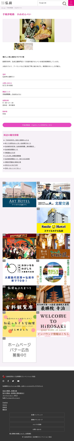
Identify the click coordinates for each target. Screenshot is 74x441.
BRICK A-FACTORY (11, 165)
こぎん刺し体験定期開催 (13, 156)
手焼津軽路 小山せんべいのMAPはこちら (37, 125)
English (5, 402)
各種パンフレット (37, 415)
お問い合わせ (37, 429)
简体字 (5, 407)
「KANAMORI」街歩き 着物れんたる (17, 140)
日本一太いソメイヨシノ (13, 168)
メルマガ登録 (37, 424)
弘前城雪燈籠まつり (11, 149)
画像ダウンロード (37, 420)
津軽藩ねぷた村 (10, 153)
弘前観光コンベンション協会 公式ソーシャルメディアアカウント (23, 386)
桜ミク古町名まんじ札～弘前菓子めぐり (18, 143)
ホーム (3, 8)
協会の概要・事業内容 (10, 391)
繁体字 (5, 410)
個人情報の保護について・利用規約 (20, 433)
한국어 (5, 405)
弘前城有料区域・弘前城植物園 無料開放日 (20, 146)
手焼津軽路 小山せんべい (12, 94)
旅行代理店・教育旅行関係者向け (13, 393)
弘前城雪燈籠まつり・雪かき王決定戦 (17, 159)
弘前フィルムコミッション (11, 398)
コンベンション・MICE (10, 395)
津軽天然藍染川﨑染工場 (13, 162)
